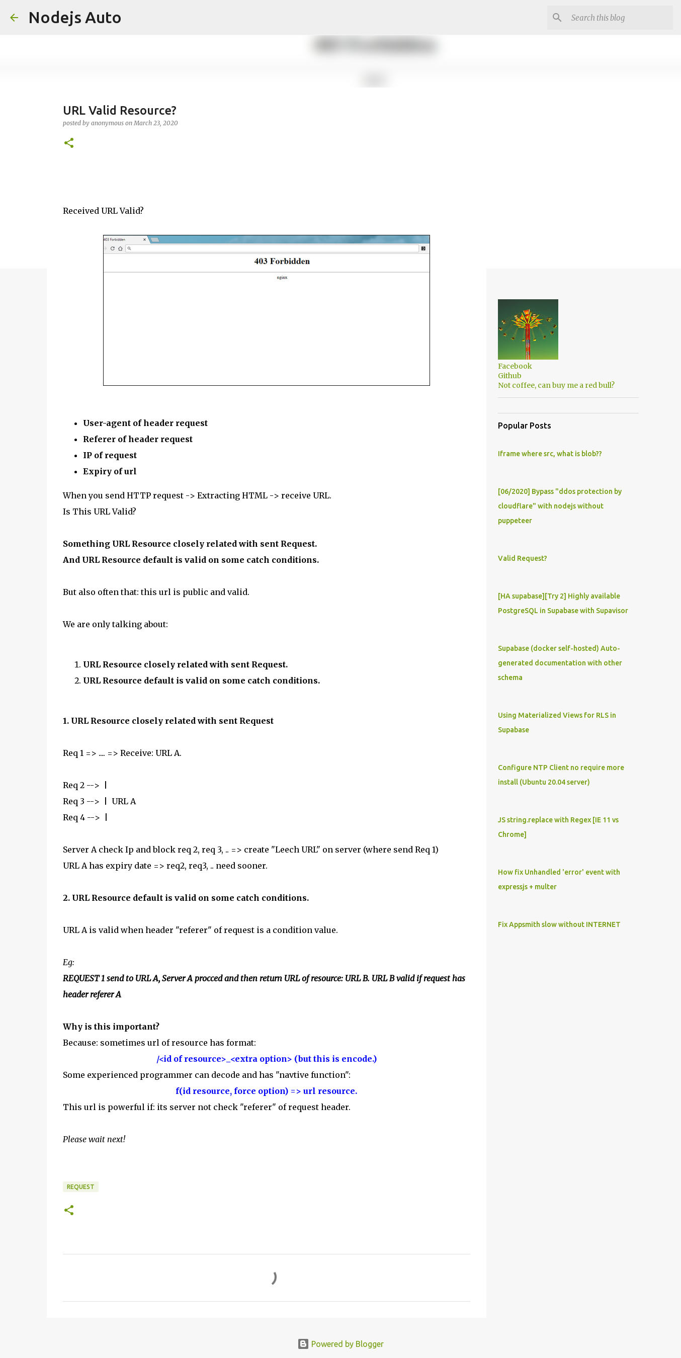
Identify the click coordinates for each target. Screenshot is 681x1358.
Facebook (515, 366)
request (81, 1186)
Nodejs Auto (75, 17)
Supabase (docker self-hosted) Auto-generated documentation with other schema (560, 663)
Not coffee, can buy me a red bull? (556, 385)
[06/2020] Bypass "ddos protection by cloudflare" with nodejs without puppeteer (560, 506)
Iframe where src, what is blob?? (550, 454)
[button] (69, 143)
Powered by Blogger (340, 1343)
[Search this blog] (620, 18)
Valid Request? (522, 558)
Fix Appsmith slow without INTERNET (559, 924)
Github (510, 375)
